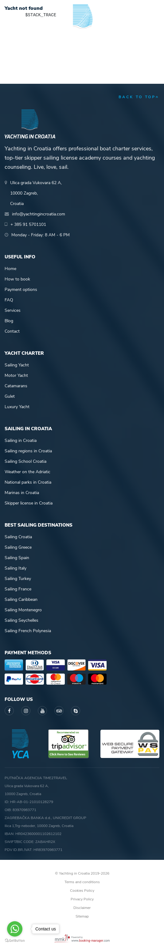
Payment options (21, 289)
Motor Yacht (16, 375)
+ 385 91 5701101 (28, 224)
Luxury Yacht (17, 407)
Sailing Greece (18, 547)
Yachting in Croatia (82, 33)
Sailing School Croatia (25, 461)
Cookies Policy (82, 890)
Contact (12, 331)
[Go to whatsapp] (14, 929)
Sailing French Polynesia (28, 631)
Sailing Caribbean (21, 599)
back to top (139, 97)
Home (10, 269)
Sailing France (18, 589)
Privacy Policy (82, 899)
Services (13, 310)
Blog (9, 321)
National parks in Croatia (28, 482)
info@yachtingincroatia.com (38, 214)
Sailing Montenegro (23, 610)
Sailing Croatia (18, 537)
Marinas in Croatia (22, 493)
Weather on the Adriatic (27, 472)
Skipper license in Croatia (29, 503)
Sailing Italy (15, 568)
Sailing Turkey (18, 579)
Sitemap (82, 916)
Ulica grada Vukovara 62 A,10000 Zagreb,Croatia (36, 193)
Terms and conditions (82, 881)
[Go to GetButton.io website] (15, 941)
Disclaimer (82, 907)
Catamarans (16, 386)
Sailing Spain (17, 558)
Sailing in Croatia (21, 440)
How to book (17, 279)
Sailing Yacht (17, 365)
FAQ (9, 300)
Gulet (10, 396)
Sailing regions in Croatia (28, 451)
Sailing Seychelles (21, 620)
